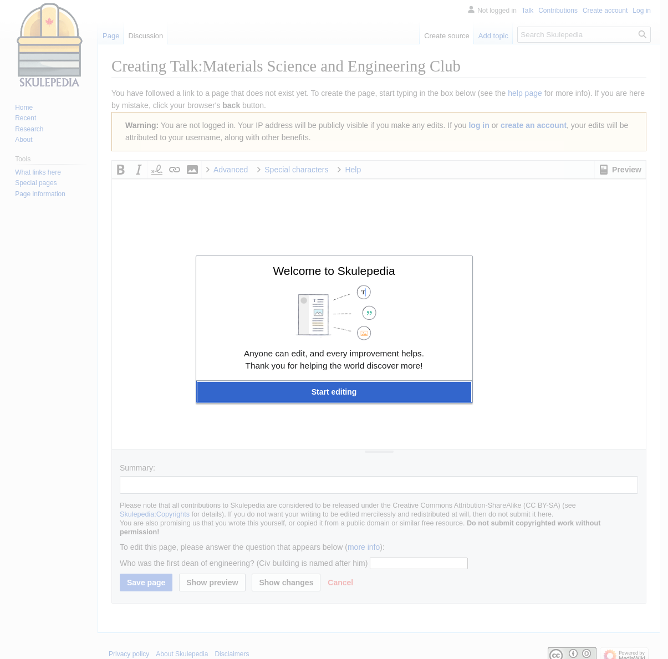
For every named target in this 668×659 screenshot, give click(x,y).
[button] (334, 392)
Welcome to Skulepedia (334, 270)
